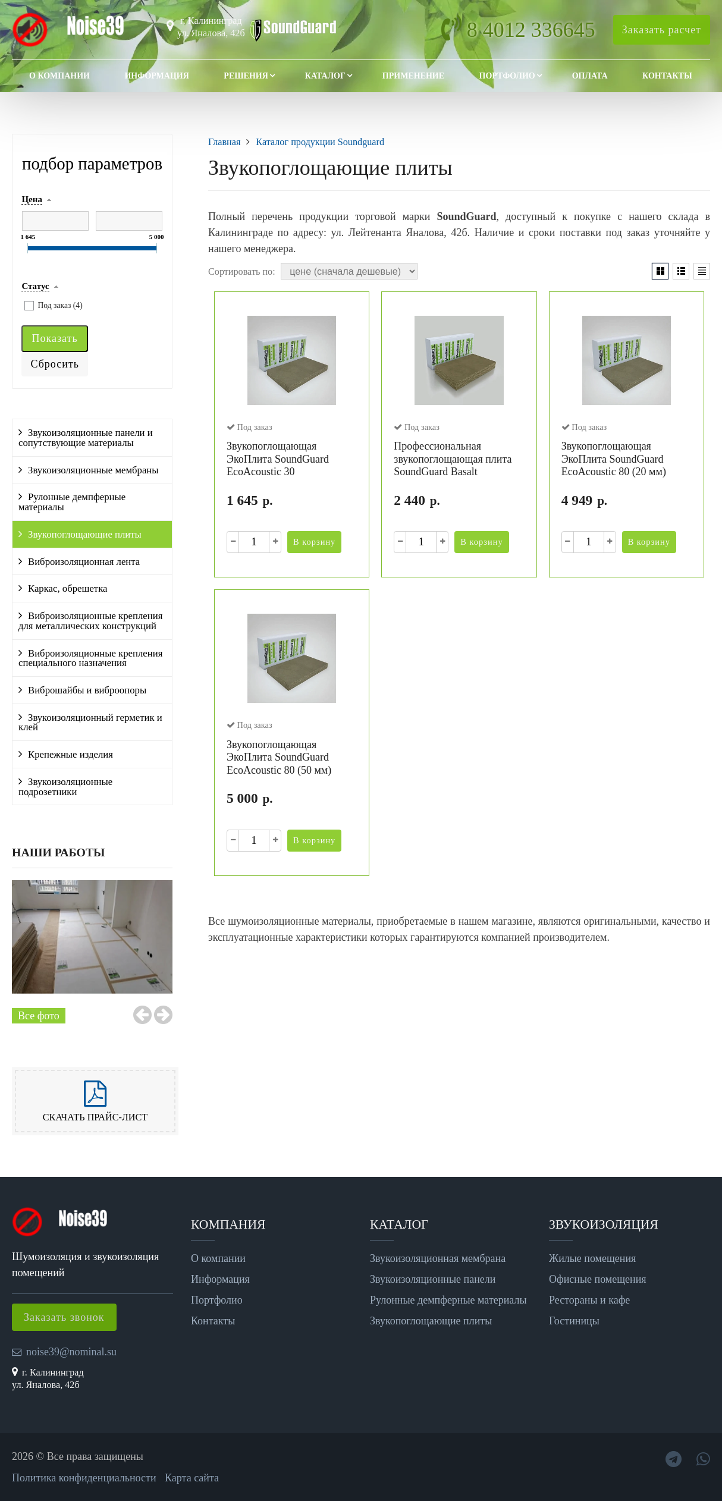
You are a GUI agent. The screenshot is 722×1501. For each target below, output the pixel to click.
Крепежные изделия (70, 754)
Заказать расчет (661, 30)
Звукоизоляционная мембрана (438, 1258)
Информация (156, 75)
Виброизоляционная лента (84, 561)
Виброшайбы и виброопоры (87, 690)
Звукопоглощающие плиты (85, 534)
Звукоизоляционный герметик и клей (90, 722)
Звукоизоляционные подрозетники (65, 786)
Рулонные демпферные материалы (71, 502)
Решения (246, 75)
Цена (31, 199)
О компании (59, 75)
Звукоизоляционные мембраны (93, 470)
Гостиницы (574, 1320)
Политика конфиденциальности (84, 1478)
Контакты (667, 75)
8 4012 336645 (531, 30)
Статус (35, 286)
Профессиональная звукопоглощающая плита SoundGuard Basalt (452, 459)
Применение (413, 75)
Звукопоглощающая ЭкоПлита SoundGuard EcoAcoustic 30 (278, 459)
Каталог (325, 75)
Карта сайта (192, 1478)
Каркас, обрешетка (67, 588)
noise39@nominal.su (71, 1352)
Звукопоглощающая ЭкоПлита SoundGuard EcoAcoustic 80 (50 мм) (279, 757)
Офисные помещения (597, 1279)
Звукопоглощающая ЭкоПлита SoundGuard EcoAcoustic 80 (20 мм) (613, 459)
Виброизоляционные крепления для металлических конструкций (90, 621)
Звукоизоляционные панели (432, 1279)
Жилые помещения (592, 1258)
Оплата (590, 75)
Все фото (38, 1016)
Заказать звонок (64, 1317)
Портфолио (507, 75)
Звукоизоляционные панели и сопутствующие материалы (85, 437)
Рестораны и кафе (589, 1300)
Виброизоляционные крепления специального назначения (90, 658)
